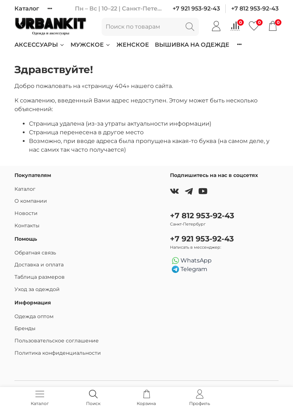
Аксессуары (39, 44)
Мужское (91, 44)
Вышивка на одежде (192, 44)
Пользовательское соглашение (56, 340)
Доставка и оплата (39, 264)
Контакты (26, 225)
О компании (30, 201)
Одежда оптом (34, 316)
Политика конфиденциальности (57, 353)
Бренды (24, 328)
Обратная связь (35, 252)
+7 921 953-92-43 (196, 8)
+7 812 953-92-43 (255, 8)
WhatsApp (192, 261)
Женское (132, 44)
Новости (26, 213)
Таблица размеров (39, 277)
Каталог (26, 8)
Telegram (189, 269)
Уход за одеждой (37, 289)
